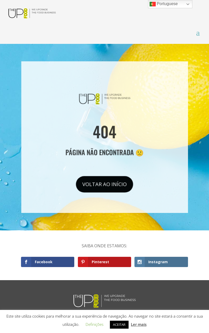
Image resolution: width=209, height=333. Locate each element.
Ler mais (139, 324)
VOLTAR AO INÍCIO (104, 183)
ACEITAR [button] (119, 324)
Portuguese (164, 4)
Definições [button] (94, 324)
